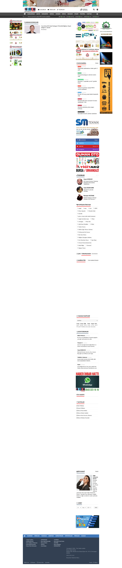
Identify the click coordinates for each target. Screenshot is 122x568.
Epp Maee (93, 240)
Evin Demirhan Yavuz (83, 240)
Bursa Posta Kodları (82, 410)
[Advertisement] (87, 289)
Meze (92, 219)
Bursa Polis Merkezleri (31, 546)
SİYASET (76, 14)
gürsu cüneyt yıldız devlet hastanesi (86, 216)
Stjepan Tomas (81, 248)
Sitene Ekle (40, 562)
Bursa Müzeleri (57, 544)
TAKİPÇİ (81, 143)
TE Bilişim (95, 562)
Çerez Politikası (81, 408)
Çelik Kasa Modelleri (82, 224)
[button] (87, 320)
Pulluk (92, 224)
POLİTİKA (82, 14)
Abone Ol (95, 146)
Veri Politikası (81, 405)
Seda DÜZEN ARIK (89, 187)
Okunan (94, 254)
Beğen (96, 140)
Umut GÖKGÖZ (88, 179)
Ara (96, 507)
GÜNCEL (52, 14)
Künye (26, 562)
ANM (95, 208)
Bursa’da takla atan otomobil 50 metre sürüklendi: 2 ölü (87, 101)
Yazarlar (80, 175)
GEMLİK (79, 73)
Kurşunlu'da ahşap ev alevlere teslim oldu (87, 75)
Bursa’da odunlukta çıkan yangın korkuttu (86, 108)
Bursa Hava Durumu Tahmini (85, 415)
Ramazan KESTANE (89, 195)
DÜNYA (64, 14)
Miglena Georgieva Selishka (84, 237)
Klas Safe (87, 221)
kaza (84, 208)
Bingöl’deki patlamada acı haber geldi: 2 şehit (88, 69)
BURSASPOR (45, 14)
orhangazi (80, 221)
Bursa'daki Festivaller (45, 541)
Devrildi (79, 213)
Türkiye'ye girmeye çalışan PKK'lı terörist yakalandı (39, 16)
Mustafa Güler (91, 211)
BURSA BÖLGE (31, 14)
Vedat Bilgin (80, 245)
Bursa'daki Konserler (31, 544)
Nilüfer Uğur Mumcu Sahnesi (84, 229)
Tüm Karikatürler (93, 260)
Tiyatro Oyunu (81, 226)
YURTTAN (89, 14)
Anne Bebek (43, 546)
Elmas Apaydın (81, 211)
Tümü (96, 63)
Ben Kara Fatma (81, 234)
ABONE (81, 146)
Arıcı (90, 208)
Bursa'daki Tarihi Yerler (59, 541)
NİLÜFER (80, 98)
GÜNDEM (58, 14)
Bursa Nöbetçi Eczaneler (83, 417)
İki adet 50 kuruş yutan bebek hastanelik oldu (88, 95)
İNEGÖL (79, 92)
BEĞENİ (82, 140)
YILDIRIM (56, 539)
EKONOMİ (70, 14)
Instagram (81, 149)
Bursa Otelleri (44, 542)
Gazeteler (47, 562)
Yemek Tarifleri (29, 539)
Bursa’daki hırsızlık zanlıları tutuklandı (87, 113)
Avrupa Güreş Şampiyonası (84, 242)
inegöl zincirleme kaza (83, 219)
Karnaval (88, 245)
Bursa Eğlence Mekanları (31, 542)
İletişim (33, 562)
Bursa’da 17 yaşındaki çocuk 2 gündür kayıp (87, 82)
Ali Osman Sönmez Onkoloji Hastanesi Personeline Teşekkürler (91, 183)
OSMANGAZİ (80, 79)
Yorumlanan (86, 254)
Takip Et (96, 143)
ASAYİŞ (38, 14)
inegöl (79, 208)
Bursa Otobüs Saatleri (83, 413)
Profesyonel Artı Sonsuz (83, 232)
